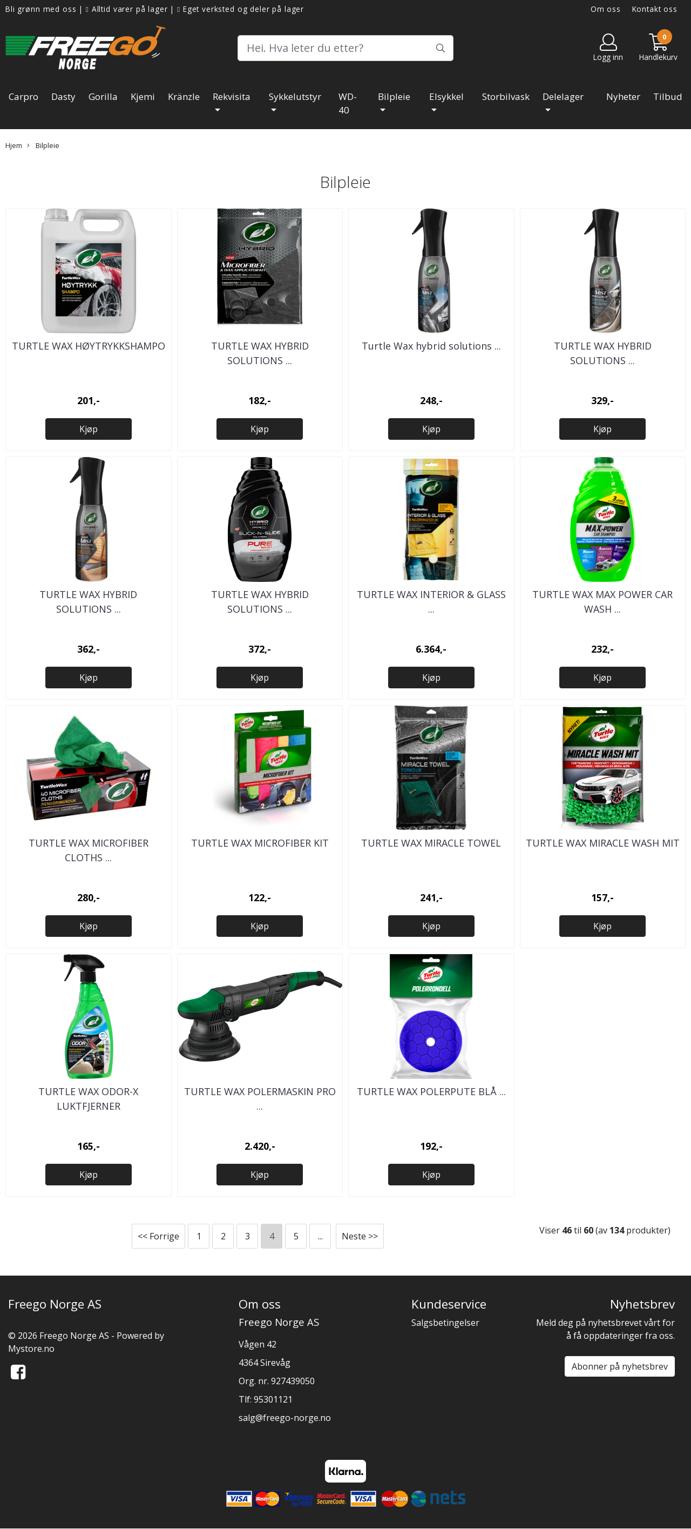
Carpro (23, 96)
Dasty (63, 96)
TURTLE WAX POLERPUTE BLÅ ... (431, 1091)
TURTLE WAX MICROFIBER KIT (260, 842)
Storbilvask (506, 96)
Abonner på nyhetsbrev (620, 1366)
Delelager (563, 96)
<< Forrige (158, 1236)
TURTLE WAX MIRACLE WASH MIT (603, 842)
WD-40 (347, 103)
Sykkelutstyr (295, 96)
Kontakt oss (655, 9)
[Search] (345, 48)
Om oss (606, 9)
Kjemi (143, 96)
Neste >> (360, 1236)
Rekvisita (231, 96)
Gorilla (103, 96)
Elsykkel (446, 96)
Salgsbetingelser (445, 1323)
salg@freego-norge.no (285, 1418)
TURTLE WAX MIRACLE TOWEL (431, 842)
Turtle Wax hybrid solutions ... (431, 345)
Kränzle (184, 96)
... (320, 1236)
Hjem (13, 145)
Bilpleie (394, 96)
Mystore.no (31, 1348)
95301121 (273, 1399)
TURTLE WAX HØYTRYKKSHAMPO (88, 345)
